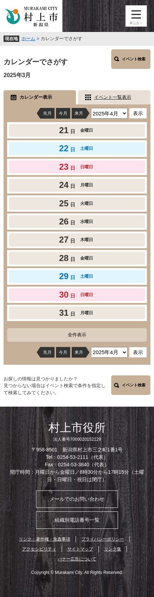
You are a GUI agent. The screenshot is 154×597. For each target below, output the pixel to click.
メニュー (136, 16)
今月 (63, 113)
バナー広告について (77, 559)
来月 (79, 113)
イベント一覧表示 (112, 97)
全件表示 (77, 334)
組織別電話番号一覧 (77, 520)
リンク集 (112, 549)
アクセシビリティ (39, 549)
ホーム (28, 38)
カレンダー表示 (36, 97)
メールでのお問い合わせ (77, 499)
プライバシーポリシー (102, 539)
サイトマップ (80, 549)
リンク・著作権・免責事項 (44, 539)
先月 (47, 113)
